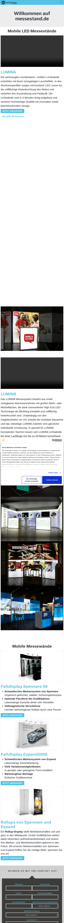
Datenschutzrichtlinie (39, 881)
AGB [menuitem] (47, 907)
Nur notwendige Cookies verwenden (31, 480)
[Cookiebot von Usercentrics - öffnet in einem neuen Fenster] (53, 440)
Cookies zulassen (52, 480)
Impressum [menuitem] (12, 907)
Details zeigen (53, 472)
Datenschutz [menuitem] (32, 907)
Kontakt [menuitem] (11, 913)
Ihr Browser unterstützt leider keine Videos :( (32, 51)
